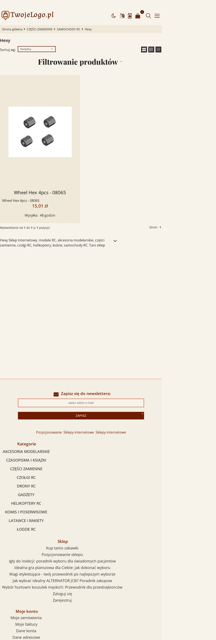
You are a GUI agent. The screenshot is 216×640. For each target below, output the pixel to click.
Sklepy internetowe (105, 423)
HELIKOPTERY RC (38, 494)
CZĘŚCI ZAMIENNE (44, 20)
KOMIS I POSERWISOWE (38, 502)
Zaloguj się (148, 487)
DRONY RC (38, 476)
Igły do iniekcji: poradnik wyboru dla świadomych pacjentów (148, 454)
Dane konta (38, 551)
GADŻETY (38, 485)
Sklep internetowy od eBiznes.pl (108, 612)
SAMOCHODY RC (73, 20)
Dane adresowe (38, 558)
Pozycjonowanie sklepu (148, 447)
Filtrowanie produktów (105, 53)
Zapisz (108, 406)
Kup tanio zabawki (148, 441)
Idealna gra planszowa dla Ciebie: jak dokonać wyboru (148, 460)
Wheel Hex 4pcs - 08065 (56, 184)
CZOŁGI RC (37, 468)
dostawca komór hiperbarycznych (52, 620)
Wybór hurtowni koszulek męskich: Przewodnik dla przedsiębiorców (148, 480)
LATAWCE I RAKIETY (37, 511)
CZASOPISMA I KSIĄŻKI (38, 451)
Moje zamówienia (38, 538)
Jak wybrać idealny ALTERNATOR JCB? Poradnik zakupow (148, 474)
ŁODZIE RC (38, 520)
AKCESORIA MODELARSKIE (38, 442)
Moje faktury (38, 545)
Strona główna (16, 20)
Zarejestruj (148, 493)
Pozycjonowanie (76, 423)
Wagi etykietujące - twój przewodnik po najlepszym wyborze (148, 467)
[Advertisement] (108, 275)
